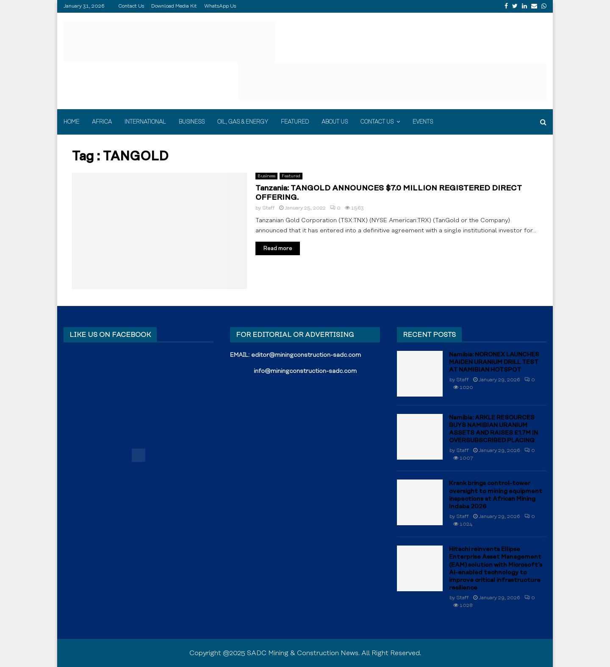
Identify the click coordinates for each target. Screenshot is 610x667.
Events (423, 122)
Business (192, 122)
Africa (102, 122)
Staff (268, 208)
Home (71, 122)
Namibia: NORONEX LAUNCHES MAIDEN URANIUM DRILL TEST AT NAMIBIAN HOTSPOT (494, 362)
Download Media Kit (174, 6)
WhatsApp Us (220, 6)
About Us (335, 122)
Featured (295, 122)
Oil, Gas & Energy (242, 122)
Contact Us (131, 6)
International (145, 122)
